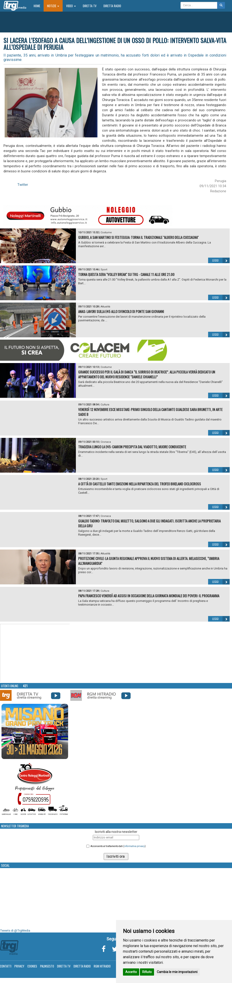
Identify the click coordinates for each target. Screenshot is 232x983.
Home (39, 5)
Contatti (5, 966)
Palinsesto (47, 966)
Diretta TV (90, 5)
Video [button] (71, 5)
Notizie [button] (53, 5)
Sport (104, 269)
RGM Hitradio (102, 966)
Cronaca (106, 441)
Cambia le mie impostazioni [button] (177, 972)
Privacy (19, 966)
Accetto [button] (131, 972)
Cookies (32, 966)
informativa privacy (134, 846)
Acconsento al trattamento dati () (118, 846)
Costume (106, 232)
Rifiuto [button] (147, 972)
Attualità (105, 306)
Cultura (105, 404)
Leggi (221, 260)
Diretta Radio (112, 5)
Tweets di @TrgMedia (15, 930)
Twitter (22, 185)
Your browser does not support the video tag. (35, 653)
